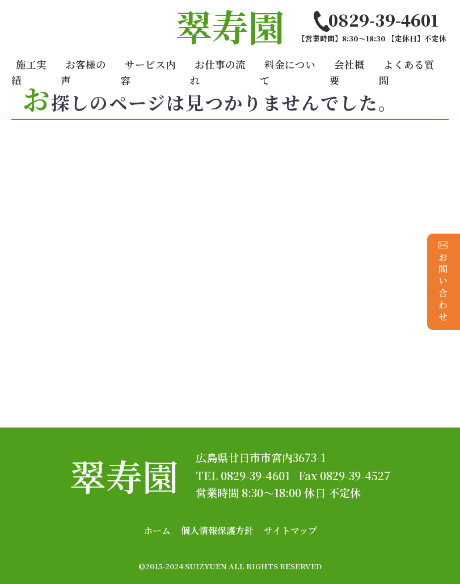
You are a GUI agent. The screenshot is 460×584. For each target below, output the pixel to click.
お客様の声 (83, 72)
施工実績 (29, 72)
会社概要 (347, 72)
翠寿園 (124, 475)
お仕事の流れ (218, 72)
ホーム (157, 530)
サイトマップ (290, 530)
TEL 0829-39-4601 (243, 475)
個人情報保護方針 (217, 530)
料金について (287, 72)
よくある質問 (406, 72)
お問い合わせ (443, 281)
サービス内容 (148, 72)
